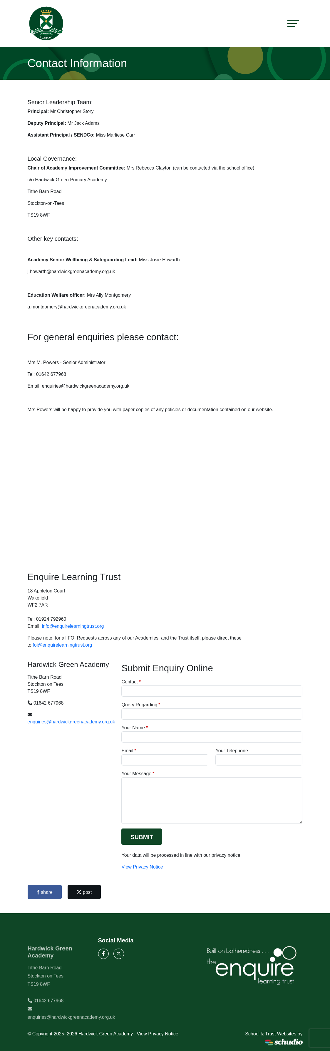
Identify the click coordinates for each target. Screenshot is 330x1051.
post (84, 892)
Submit (141, 837)
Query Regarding (139, 704)
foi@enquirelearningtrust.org (62, 644)
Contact (129, 681)
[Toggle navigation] (293, 23)
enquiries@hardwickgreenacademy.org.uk (71, 721)
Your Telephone (231, 750)
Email (127, 750)
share (45, 892)
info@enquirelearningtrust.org (73, 626)
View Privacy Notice (142, 866)
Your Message (136, 773)
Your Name (133, 727)
